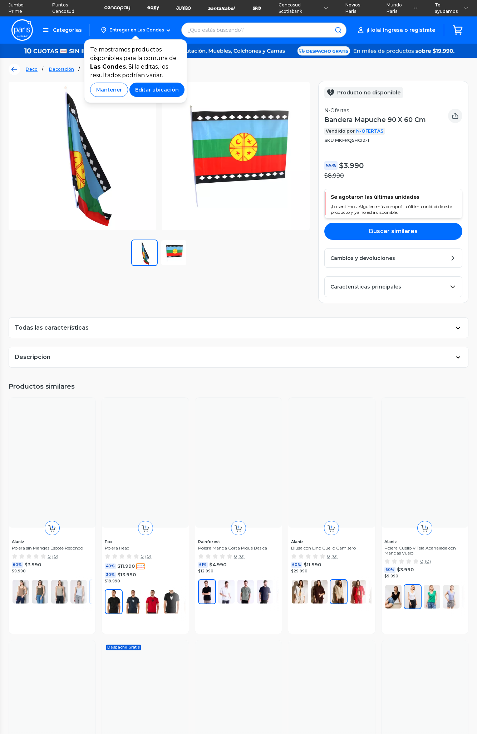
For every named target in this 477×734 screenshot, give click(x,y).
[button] (135, 30)
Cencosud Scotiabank (303, 8)
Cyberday (171, 596)
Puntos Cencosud (63, 8)
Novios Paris (352, 8)
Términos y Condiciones (162, 688)
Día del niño (173, 612)
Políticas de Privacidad (324, 688)
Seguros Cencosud (265, 612)
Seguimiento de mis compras (81, 566)
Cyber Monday (177, 589)
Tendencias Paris (180, 634)
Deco (32, 69)
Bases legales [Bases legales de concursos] (420, 688)
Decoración (61, 69)
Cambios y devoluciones (74, 596)
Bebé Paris (172, 627)
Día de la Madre (178, 604)
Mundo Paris (402, 8)
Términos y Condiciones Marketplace (244, 688)
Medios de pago (64, 604)
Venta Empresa (261, 634)
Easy (248, 581)
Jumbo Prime (16, 8)
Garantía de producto (70, 589)
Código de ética (377, 688)
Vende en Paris (178, 566)
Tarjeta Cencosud (263, 596)
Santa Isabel (257, 589)
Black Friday (174, 581)
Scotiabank (256, 604)
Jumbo (251, 574)
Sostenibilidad (176, 574)
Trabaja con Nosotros (268, 642)
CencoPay (255, 627)
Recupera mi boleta (68, 574)
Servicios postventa (68, 581)
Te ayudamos (451, 8)
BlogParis (171, 642)
